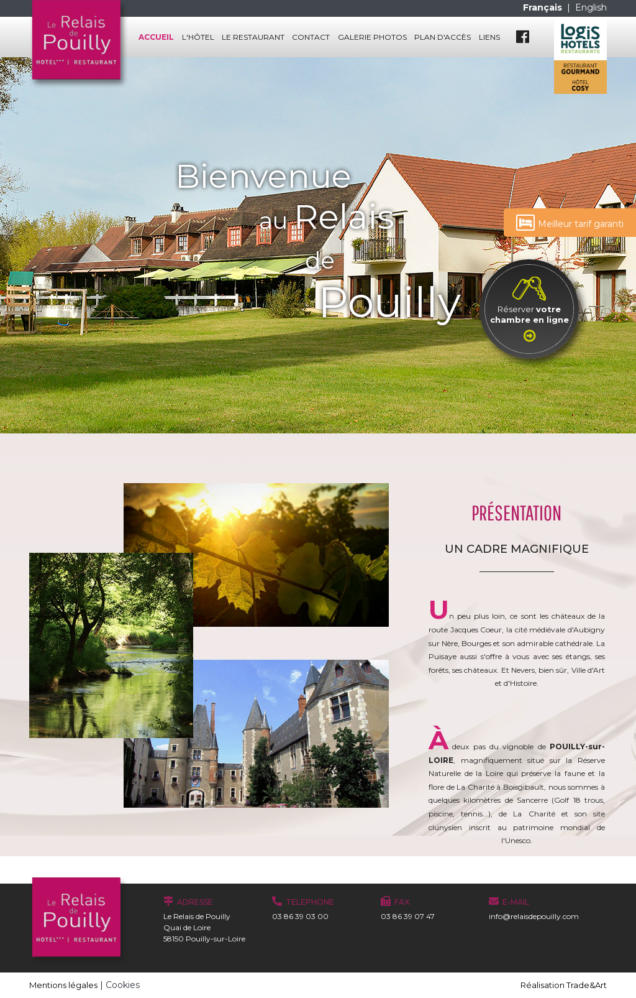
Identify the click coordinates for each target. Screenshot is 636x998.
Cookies (123, 985)
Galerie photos (372, 37)
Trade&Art (586, 985)
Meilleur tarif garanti (570, 223)
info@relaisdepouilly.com (534, 916)
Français (544, 7)
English (591, 7)
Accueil (156, 37)
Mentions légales (63, 985)
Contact (311, 37)
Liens (489, 37)
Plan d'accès (442, 37)
